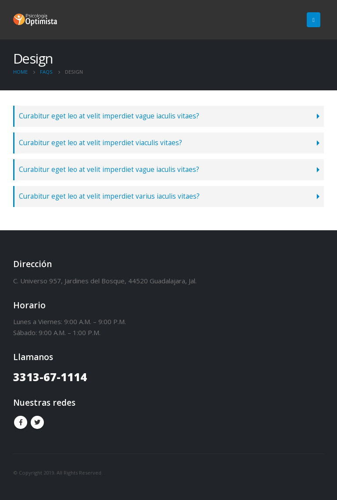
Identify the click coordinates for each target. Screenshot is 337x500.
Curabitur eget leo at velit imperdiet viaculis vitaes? (100, 142)
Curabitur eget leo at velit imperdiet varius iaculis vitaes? (109, 196)
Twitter (37, 422)
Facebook (20, 422)
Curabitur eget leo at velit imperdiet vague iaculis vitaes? (109, 116)
